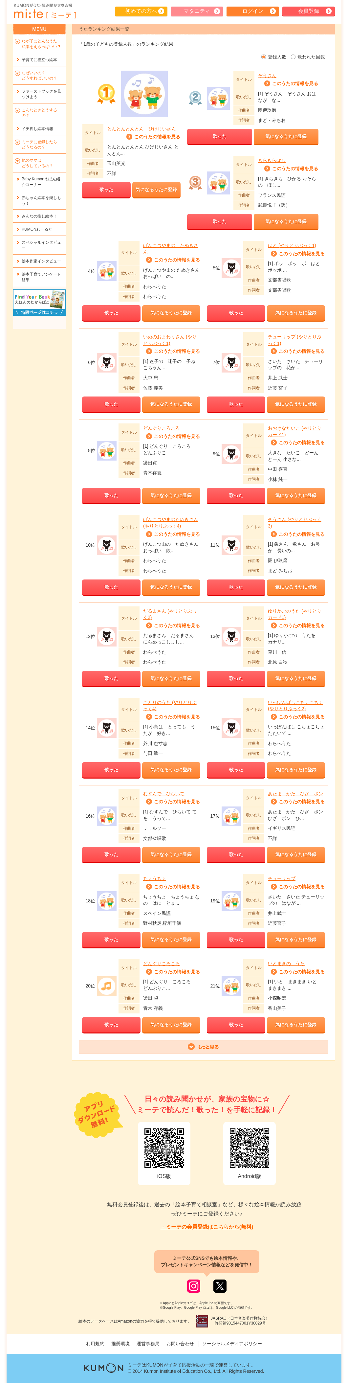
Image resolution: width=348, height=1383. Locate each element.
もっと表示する (203, 1047)
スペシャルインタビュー (41, 245)
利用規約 (95, 1343)
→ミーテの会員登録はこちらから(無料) (207, 1227)
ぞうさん (267, 75)
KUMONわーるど (37, 229)
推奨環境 (120, 1343)
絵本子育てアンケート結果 (41, 277)
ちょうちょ (154, 878)
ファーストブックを (41, 94)
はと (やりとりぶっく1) (292, 245)
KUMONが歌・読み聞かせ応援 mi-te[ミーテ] (44, 11)
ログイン (252, 11)
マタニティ (197, 11)
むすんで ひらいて (164, 793)
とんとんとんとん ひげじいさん (141, 128)
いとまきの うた (286, 963)
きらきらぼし (272, 160)
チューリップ (281, 878)
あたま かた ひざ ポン (295, 793)
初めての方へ (141, 11)
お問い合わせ (180, 1343)
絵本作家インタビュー (41, 261)
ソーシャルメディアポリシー (232, 1343)
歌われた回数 (311, 56)
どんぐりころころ (161, 428)
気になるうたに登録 (156, 189)
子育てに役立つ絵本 (39, 59)
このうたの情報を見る (157, 136)
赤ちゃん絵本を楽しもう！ (41, 200)
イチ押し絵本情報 (37, 128)
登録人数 (277, 56)
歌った (106, 189)
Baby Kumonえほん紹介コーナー (41, 182)
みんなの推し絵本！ (39, 216)
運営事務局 (148, 1343)
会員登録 (308, 11)
